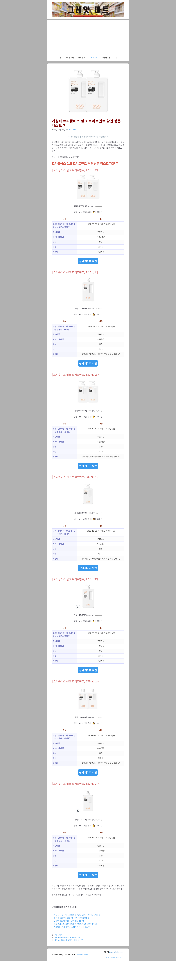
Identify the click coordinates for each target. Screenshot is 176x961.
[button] (116, 57)
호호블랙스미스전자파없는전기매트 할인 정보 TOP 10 (75, 924)
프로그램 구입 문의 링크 (114, 957)
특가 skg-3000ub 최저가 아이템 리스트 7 (68, 940)
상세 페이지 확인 (88, 261)
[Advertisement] (88, 36)
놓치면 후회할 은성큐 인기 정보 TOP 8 (69, 921)
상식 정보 (81, 57)
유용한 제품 (106, 57)
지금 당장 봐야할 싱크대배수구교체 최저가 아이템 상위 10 (77, 915)
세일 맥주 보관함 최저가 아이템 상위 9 (67, 937)
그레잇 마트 (94, 57)
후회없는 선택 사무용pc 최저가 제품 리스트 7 (72, 927)
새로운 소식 (70, 57)
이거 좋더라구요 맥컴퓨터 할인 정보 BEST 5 (71, 918)
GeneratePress (82, 954)
